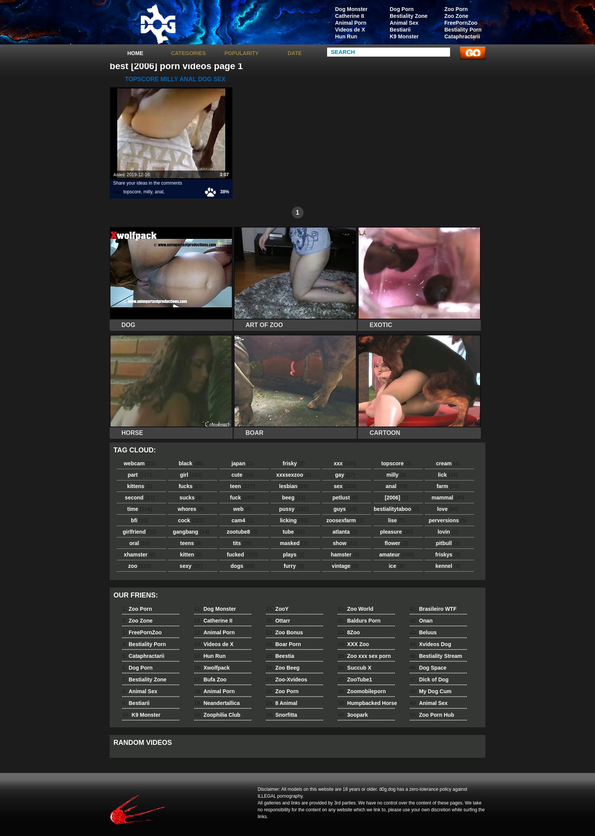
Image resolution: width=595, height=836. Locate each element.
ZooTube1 (355, 679)
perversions (448, 520)
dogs (242, 566)
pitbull (448, 543)
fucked (242, 555)
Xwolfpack (212, 668)
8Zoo (349, 632)
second (139, 498)
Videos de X (350, 30)
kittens (139, 486)
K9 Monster (404, 36)
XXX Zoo (353, 644)
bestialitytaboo (396, 509)
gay (345, 475)
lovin (448, 532)
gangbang (191, 532)
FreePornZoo (460, 23)
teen (242, 486)
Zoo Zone (456, 16)
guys (345, 509)
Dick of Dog (429, 679)
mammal (447, 498)
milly (147, 191)
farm (447, 486)
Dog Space (428, 668)
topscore (132, 191)
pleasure (396, 532)
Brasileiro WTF (433, 609)
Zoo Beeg (282, 668)
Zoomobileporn (362, 691)
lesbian (294, 486)
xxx (345, 463)
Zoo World (355, 609)
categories (188, 53)
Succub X (354, 668)
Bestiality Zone (409, 16)
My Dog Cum (431, 691)
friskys (447, 555)
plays (294, 555)
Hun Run (346, 36)
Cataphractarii (462, 36)
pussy (294, 509)
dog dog (158, 24)
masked (293, 543)
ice (396, 566)
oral (139, 543)
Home (135, 53)
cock (191, 520)
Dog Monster (351, 9)
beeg (293, 498)
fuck (242, 498)
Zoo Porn (456, 9)
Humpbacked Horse (367, 703)
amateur (396, 555)
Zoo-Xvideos (286, 679)
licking (293, 520)
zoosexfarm (345, 520)
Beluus (423, 632)
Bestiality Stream (436, 656)
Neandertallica (217, 703)
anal (159, 191)
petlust (345, 498)
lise (396, 520)
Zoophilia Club (217, 715)
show (345, 543)
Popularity (241, 53)
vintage (345, 566)
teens (191, 543)
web (242, 509)
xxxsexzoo (293, 475)
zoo (139, 566)
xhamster (139, 555)
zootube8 (242, 532)
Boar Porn (283, 644)
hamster (345, 555)
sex (345, 486)
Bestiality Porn (463, 30)
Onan (421, 621)
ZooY (277, 609)
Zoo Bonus (284, 632)
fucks (191, 486)
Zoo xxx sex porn (364, 656)
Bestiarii (400, 30)
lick (448, 475)
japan (242, 463)
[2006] (396, 498)
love (448, 509)
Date (295, 53)
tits (242, 543)
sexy (190, 566)
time (139, 509)
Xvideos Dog (430, 644)
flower (396, 543)
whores (191, 509)
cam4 (242, 520)
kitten (191, 555)
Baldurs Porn (359, 621)
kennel (447, 566)
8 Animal (281, 703)
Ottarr (278, 621)
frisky (294, 463)
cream (448, 463)
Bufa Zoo (210, 679)
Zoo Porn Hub (432, 715)
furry (294, 566)
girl (191, 475)
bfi (139, 520)
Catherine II (349, 16)
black (191, 463)
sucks (191, 498)
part (139, 475)
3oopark (353, 715)
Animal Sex (404, 23)
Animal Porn (350, 23)
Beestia (280, 656)
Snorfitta (281, 715)
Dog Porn (402, 9)
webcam (140, 463)
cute (242, 475)
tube (294, 532)
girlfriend (139, 532)
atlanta (344, 532)
